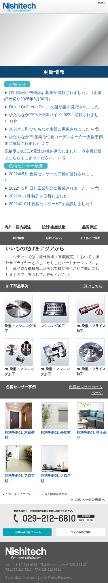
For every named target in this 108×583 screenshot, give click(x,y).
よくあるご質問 (90, 238)
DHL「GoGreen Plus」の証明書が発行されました (51, 107)
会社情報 (18, 238)
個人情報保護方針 (55, 494)
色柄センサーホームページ (86, 390)
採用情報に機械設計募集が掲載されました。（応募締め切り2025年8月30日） (53, 95)
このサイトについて (18, 494)
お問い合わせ (54, 238)
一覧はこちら (91, 286)
